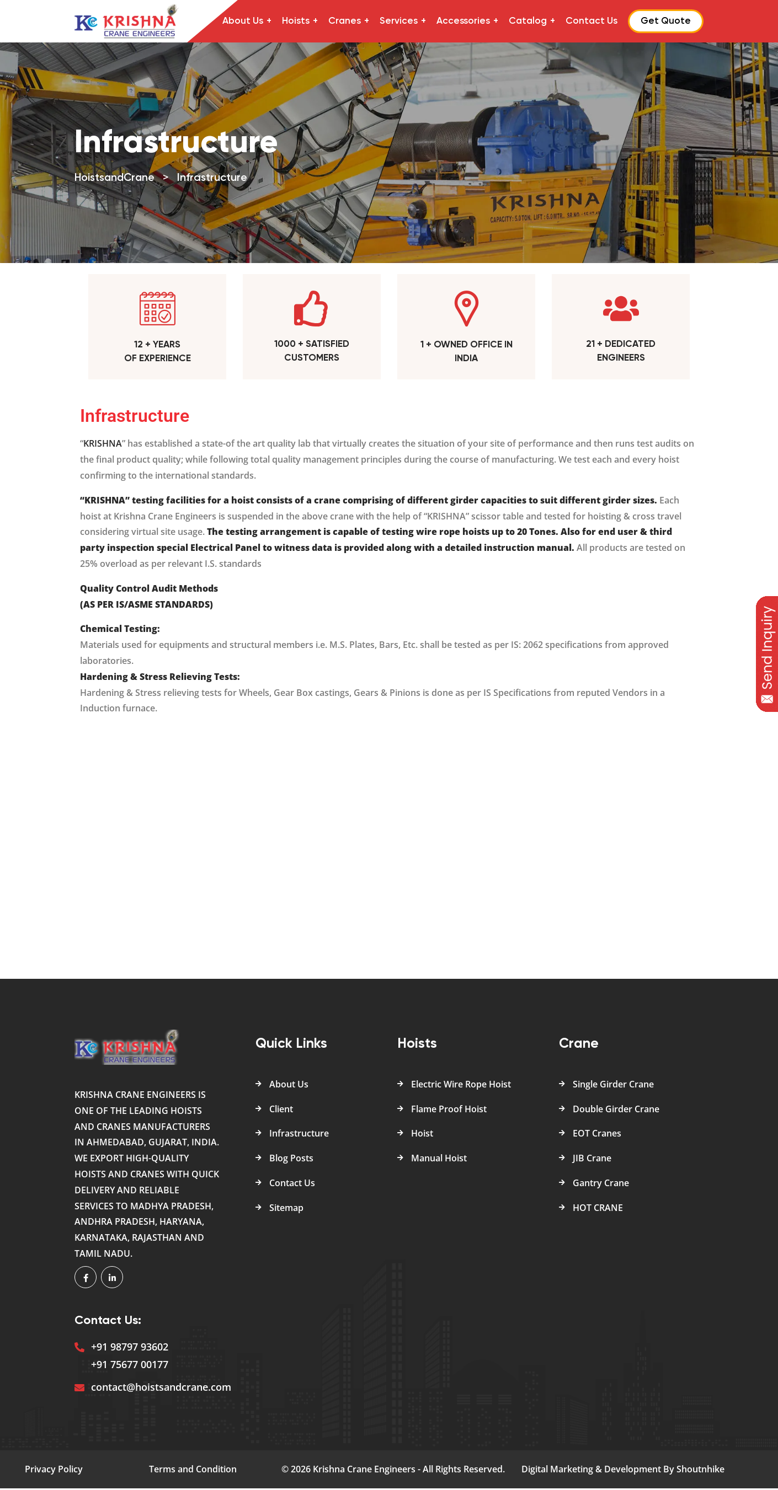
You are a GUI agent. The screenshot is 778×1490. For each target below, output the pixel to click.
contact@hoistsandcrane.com (161, 1388)
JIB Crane (592, 1160)
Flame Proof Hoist (449, 1111)
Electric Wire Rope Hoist (461, 1086)
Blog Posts (291, 1160)
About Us (242, 21)
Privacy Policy (54, 1471)
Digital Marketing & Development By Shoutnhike (622, 1471)
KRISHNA (102, 446)
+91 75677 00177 (129, 1366)
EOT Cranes (597, 1135)
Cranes (344, 21)
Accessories (463, 21)
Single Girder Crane (613, 1086)
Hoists (296, 21)
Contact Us (591, 21)
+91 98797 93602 (129, 1348)
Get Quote (666, 21)
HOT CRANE (598, 1209)
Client (281, 1111)
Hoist (422, 1135)
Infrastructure (299, 1135)
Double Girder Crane (616, 1111)
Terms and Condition (193, 1471)
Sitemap (286, 1209)
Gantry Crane (601, 1184)
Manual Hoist (439, 1160)
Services (399, 21)
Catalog (528, 21)
